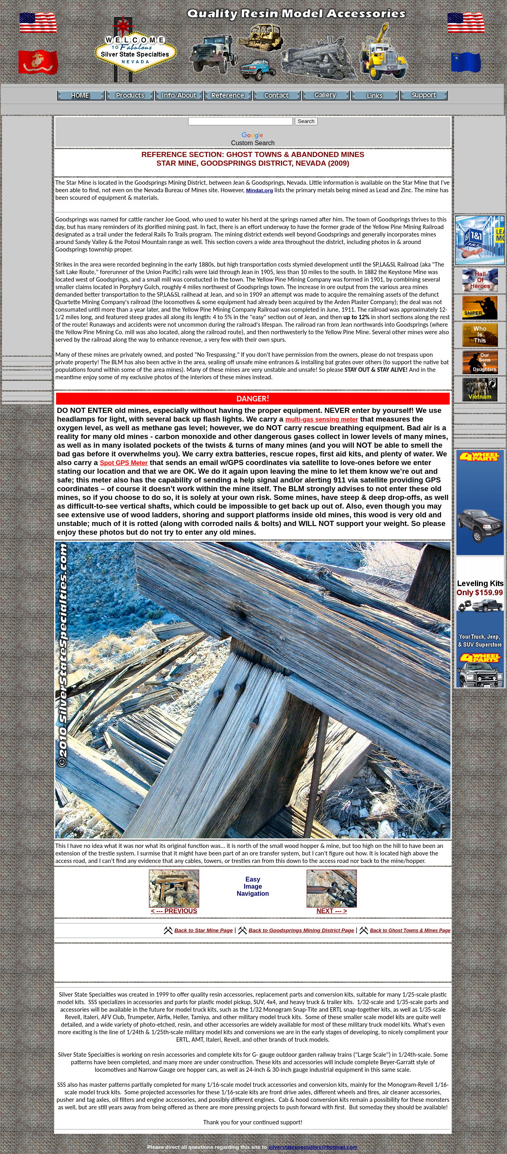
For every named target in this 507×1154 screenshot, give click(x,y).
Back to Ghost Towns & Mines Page (410, 930)
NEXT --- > (332, 908)
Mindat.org (259, 190)
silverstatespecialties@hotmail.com (313, 1147)
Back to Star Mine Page (203, 930)
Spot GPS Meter (124, 463)
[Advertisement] (27, 235)
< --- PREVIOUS (174, 908)
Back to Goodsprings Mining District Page (301, 930)
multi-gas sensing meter (321, 419)
